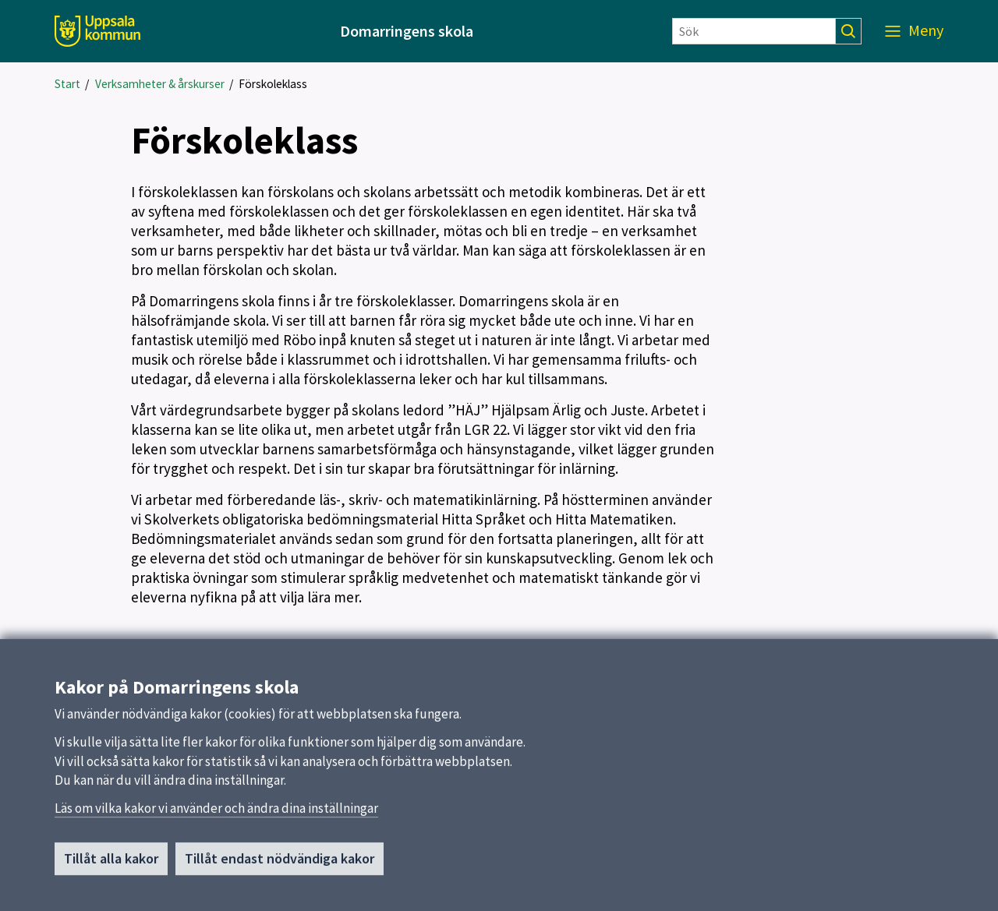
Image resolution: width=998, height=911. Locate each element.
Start (67, 83)
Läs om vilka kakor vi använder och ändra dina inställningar (216, 813)
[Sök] (754, 31)
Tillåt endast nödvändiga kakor (279, 864)
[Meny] (914, 31)
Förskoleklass (273, 83)
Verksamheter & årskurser (160, 83)
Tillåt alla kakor (111, 864)
